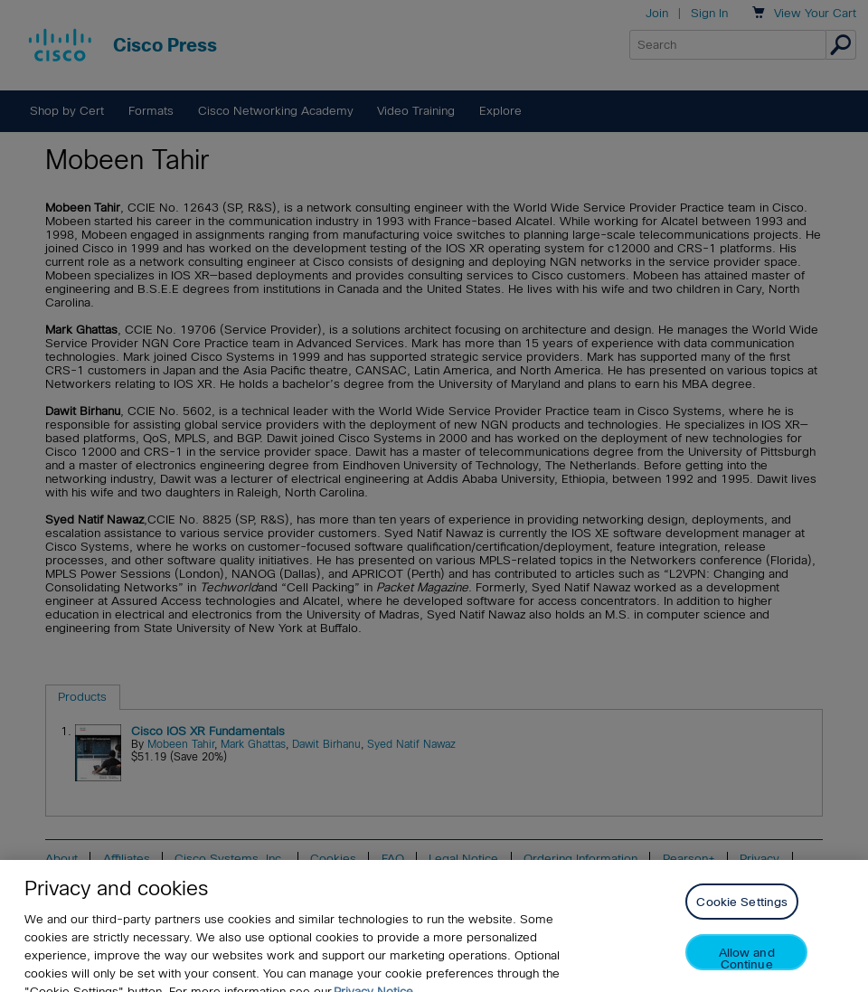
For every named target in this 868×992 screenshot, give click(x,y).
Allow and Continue (747, 967)
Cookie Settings (742, 911)
